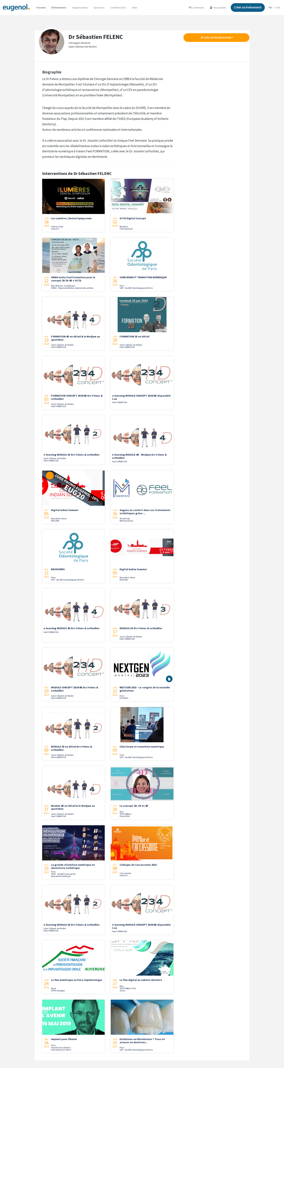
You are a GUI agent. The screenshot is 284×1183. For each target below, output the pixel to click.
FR (270, 7)
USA (278, 7)
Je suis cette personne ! (216, 37)
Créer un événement (248, 7)
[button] (134, 7)
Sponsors (99, 7)
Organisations (80, 7)
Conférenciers (118, 7)
